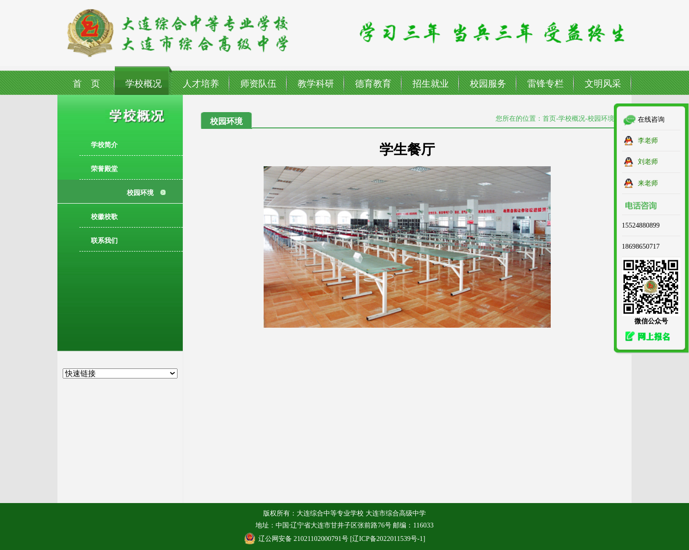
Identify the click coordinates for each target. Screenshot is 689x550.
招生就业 (430, 84)
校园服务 (488, 84)
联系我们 (104, 240)
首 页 (86, 84)
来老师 (648, 183)
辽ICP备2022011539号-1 (387, 538)
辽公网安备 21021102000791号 (303, 538)
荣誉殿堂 (104, 168)
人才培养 (201, 84)
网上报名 (645, 336)
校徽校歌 (104, 216)
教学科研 (316, 84)
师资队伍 (258, 84)
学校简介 (104, 145)
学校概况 (143, 84)
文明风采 (603, 84)
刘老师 (648, 161)
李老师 (648, 140)
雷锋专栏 (545, 84)
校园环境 (140, 192)
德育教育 (373, 84)
